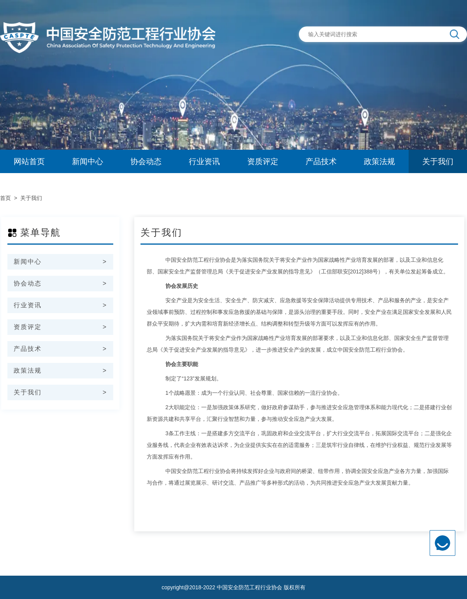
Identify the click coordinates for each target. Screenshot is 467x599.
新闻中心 (87, 161)
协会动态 (146, 161)
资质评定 (262, 161)
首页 (5, 198)
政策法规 (379, 161)
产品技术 (321, 161)
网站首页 (29, 161)
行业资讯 (204, 161)
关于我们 (437, 161)
